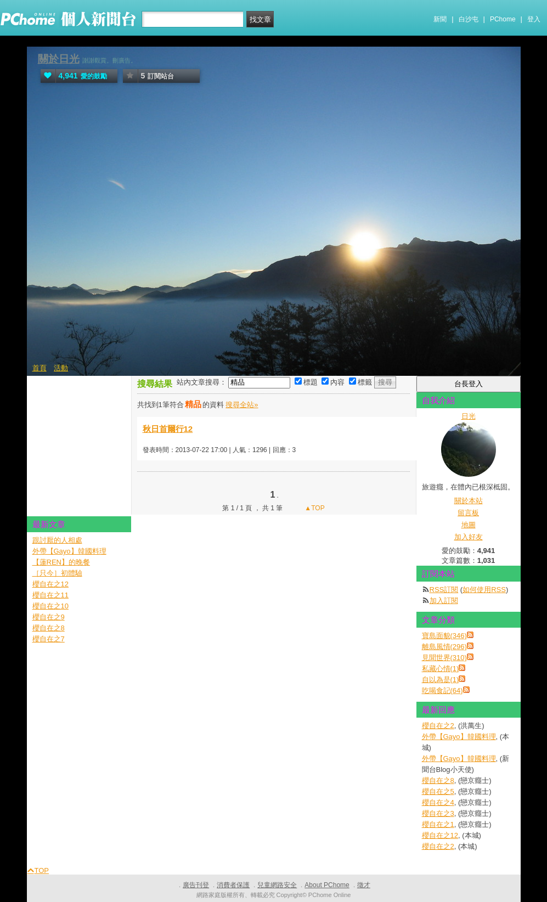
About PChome (326, 885)
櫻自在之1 (438, 824)
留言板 (468, 513)
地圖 (468, 525)
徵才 (363, 885)
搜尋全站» (241, 405)
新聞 (440, 19)
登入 (533, 19)
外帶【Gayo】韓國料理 (459, 736)
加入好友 (468, 537)
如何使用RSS (484, 589)
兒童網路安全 (277, 885)
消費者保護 (233, 885)
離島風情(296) (444, 646)
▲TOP (314, 508)
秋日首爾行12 (168, 428)
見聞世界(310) (444, 657)
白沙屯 (468, 19)
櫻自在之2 (438, 725)
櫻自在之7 (48, 639)
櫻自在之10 (50, 606)
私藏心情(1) (440, 668)
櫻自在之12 (440, 835)
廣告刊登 (196, 885)
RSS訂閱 (444, 589)
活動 (61, 368)
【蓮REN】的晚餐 (61, 562)
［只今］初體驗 (57, 573)
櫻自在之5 (438, 791)
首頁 (39, 368)
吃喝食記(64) (442, 690)
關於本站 (468, 501)
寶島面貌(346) (444, 636)
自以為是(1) (440, 679)
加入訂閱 (444, 600)
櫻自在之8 (438, 780)
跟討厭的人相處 (57, 540)
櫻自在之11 (50, 595)
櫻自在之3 (438, 813)
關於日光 (59, 59)
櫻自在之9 (48, 617)
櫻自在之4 (438, 802)
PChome (503, 19)
